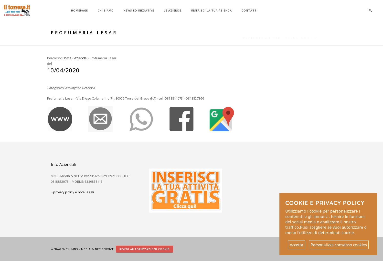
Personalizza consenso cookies (339, 245)
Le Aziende (172, 10)
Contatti (250, 10)
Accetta (296, 245)
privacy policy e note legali (73, 192)
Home (67, 58)
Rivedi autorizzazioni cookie (144, 249)
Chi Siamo (106, 10)
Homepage (79, 10)
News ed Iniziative (139, 10)
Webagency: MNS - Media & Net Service (83, 249)
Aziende (80, 58)
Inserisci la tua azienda (211, 10)
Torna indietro (301, 32)
